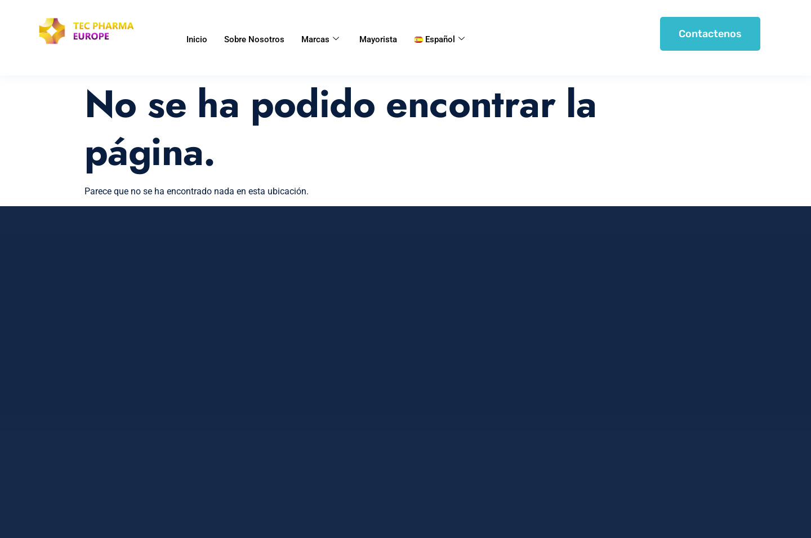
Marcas (320, 39)
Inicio (196, 39)
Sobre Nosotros (254, 39)
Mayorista (378, 39)
